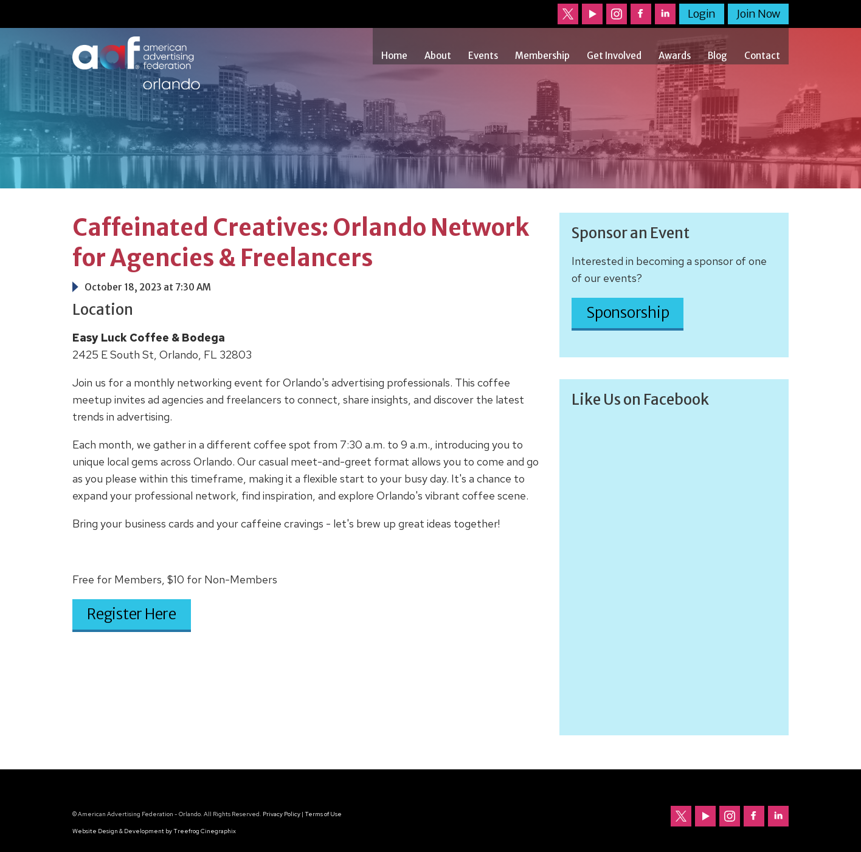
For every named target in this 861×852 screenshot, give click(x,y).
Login (702, 14)
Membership (542, 55)
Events (483, 55)
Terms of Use (323, 814)
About (437, 55)
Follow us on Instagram (616, 14)
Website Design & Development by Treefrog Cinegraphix (154, 831)
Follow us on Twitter (568, 14)
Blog (717, 55)
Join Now (758, 14)
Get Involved (614, 55)
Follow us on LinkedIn (665, 14)
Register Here (131, 614)
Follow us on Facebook (641, 14)
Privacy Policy (281, 814)
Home (394, 55)
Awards (675, 55)
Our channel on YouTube (592, 14)
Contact (762, 55)
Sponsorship (627, 312)
